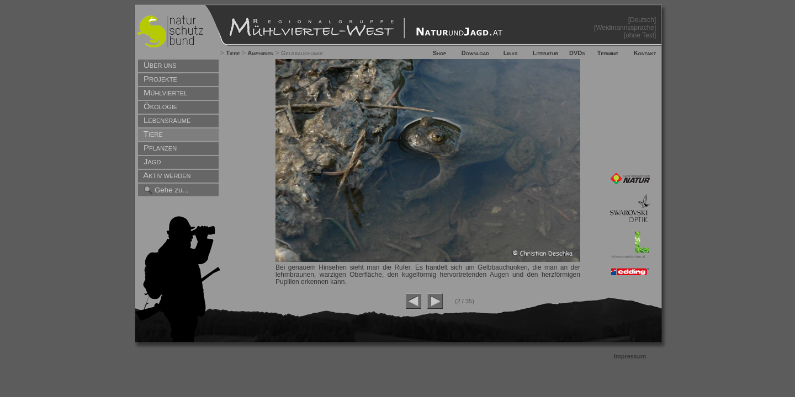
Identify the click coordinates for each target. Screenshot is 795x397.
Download (475, 53)
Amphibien (260, 53)
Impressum (630, 356)
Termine (607, 53)
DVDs (577, 53)
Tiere (233, 53)
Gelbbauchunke (302, 53)
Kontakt (645, 53)
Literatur (546, 53)
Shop (440, 53)
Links (511, 53)
